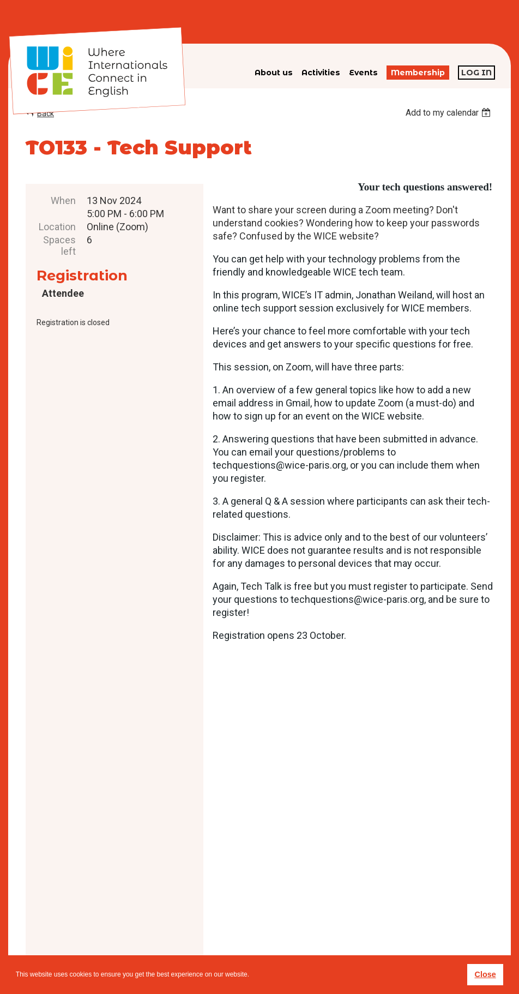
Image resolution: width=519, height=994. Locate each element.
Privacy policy (286, 937)
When (63, 200)
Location (57, 226)
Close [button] (485, 974)
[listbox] (449, 112)
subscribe (387, 919)
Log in (476, 72)
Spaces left (59, 245)
